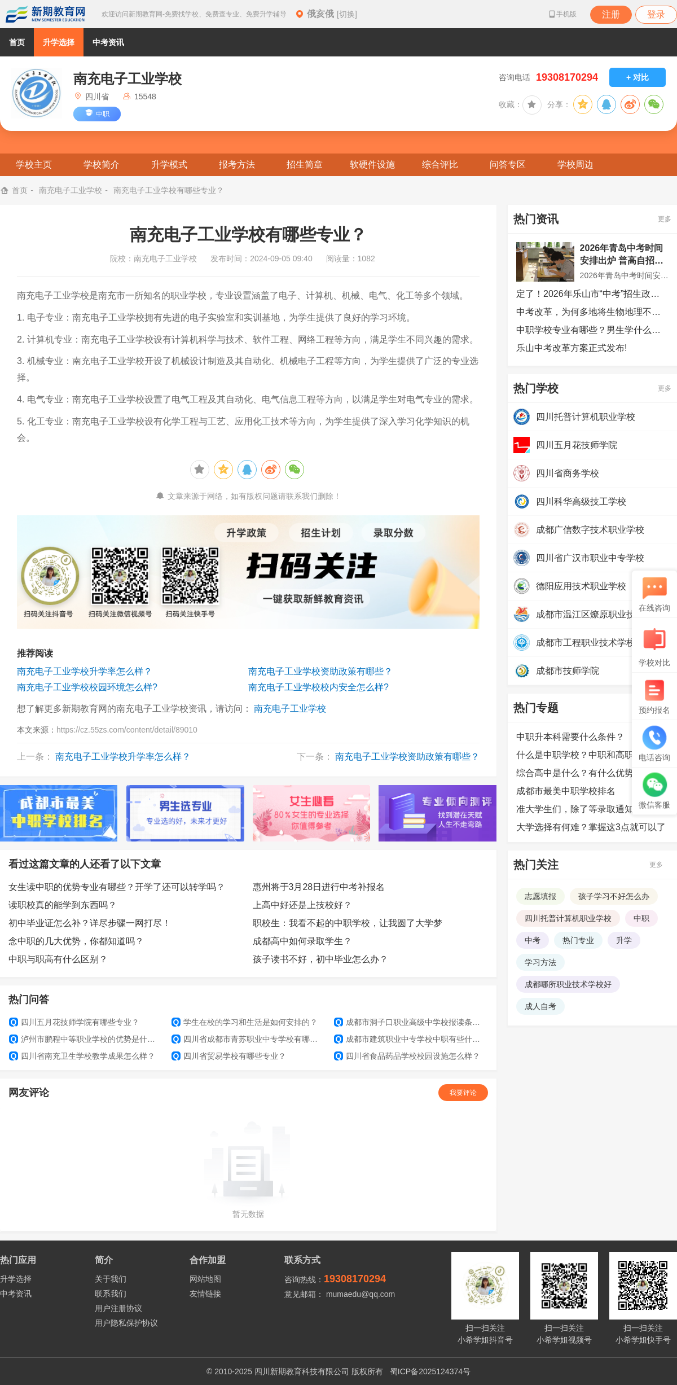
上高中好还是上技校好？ (302, 905)
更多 (664, 219)
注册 (611, 14)
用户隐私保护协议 (126, 1322)
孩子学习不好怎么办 (613, 896)
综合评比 (440, 164)
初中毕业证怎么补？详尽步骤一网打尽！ (89, 923)
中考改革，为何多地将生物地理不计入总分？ (592, 312)
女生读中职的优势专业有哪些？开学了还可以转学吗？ (116, 887)
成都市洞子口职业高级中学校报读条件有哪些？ (410, 1022)
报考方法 (237, 164)
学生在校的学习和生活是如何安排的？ (245, 1022)
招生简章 (305, 164)
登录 (656, 14)
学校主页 (34, 164)
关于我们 (110, 1278)
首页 (17, 42)
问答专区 (508, 164)
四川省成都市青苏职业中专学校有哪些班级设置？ (248, 1039)
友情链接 (205, 1293)
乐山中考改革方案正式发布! (571, 348)
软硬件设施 (372, 164)
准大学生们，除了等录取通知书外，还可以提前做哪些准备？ (592, 809)
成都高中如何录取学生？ (302, 941)
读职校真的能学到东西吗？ (62, 905)
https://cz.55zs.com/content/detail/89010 (126, 729)
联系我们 (110, 1293)
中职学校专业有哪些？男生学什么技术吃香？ (592, 330)
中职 (641, 918)
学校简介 (101, 164)
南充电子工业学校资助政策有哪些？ (320, 671)
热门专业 (578, 940)
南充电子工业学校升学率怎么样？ (84, 671)
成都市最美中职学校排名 (566, 791)
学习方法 (540, 962)
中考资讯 (108, 42)
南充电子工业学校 (70, 190)
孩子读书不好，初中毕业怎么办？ (320, 959)
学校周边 (575, 164)
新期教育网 (45, 14)
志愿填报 (540, 896)
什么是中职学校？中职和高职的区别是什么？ (592, 755)
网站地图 (205, 1278)
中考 (532, 940)
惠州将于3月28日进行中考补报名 (319, 887)
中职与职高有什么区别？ (58, 959)
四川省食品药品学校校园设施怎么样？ (407, 1055)
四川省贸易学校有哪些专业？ (229, 1055)
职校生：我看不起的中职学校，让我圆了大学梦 (347, 923)
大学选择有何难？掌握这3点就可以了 (591, 827)
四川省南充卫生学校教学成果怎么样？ (82, 1055)
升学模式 (169, 164)
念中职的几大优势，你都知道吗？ (76, 941)
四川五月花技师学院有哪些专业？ (74, 1022)
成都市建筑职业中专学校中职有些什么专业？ (410, 1039)
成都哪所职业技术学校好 (568, 984)
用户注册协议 (118, 1308)
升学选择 (58, 42)
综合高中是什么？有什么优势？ (579, 773)
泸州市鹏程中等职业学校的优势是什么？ (85, 1039)
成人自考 (540, 1006)
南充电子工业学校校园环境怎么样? (87, 687)
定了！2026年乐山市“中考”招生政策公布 (592, 294)
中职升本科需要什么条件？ (570, 737)
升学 (624, 940)
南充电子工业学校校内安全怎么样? (318, 687)
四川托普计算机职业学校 (568, 918)
